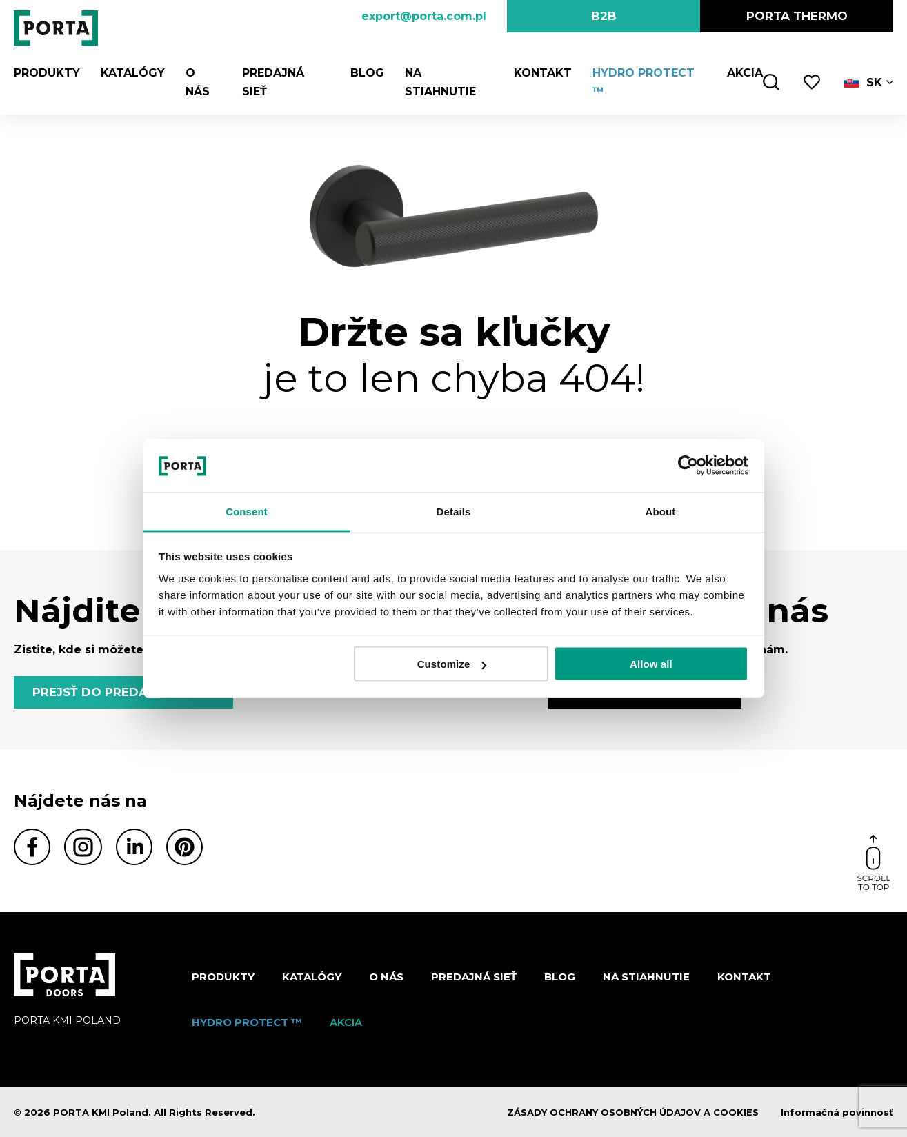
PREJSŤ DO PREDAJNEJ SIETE (123, 692)
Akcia (745, 72)
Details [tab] (454, 511)
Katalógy (133, 72)
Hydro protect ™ (247, 1022)
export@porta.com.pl (423, 16)
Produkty (47, 72)
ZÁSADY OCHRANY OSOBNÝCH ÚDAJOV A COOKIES (633, 1112)
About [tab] (661, 511)
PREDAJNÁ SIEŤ (474, 976)
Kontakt (543, 72)
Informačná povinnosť (837, 1112)
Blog (367, 72)
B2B (604, 16)
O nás (386, 976)
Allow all (651, 664)
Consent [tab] (247, 511)
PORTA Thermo (797, 16)
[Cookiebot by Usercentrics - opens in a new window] (688, 465)
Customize (452, 664)
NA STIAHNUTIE (646, 976)
